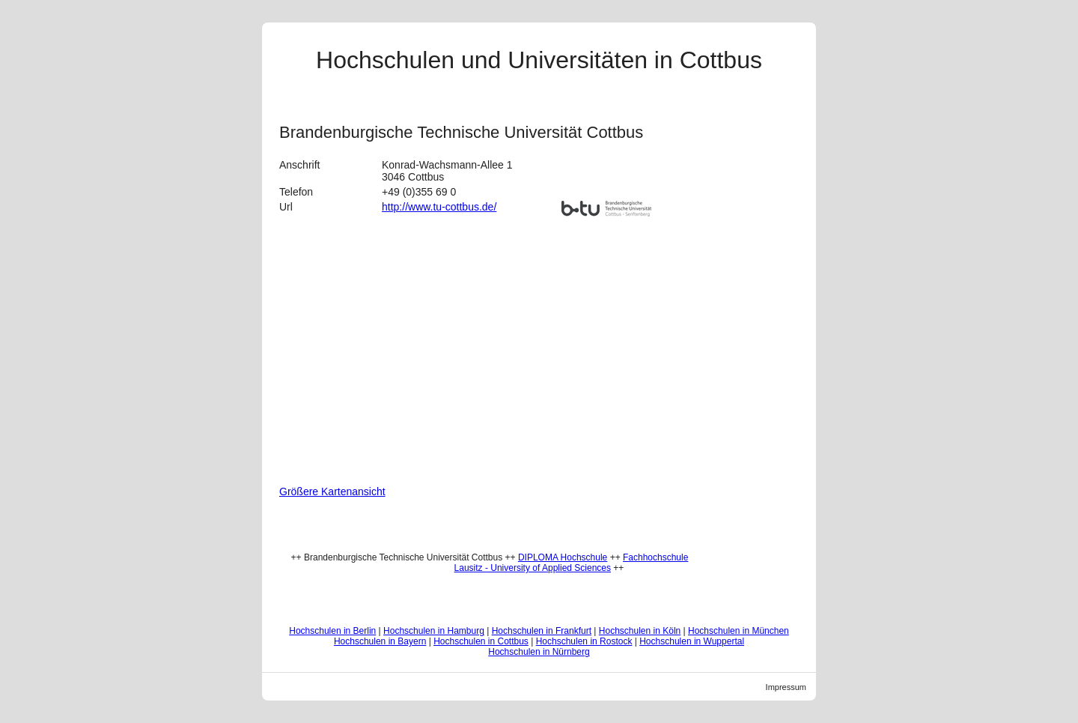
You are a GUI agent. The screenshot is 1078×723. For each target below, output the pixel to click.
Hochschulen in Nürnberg (538, 652)
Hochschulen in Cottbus (481, 641)
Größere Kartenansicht (332, 491)
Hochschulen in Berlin (332, 631)
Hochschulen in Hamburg (433, 631)
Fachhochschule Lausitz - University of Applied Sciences (571, 562)
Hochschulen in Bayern (380, 641)
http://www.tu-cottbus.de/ (439, 207)
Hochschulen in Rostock (584, 641)
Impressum (786, 687)
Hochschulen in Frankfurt (541, 631)
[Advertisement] (755, 328)
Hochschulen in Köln (639, 631)
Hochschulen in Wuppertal (691, 641)
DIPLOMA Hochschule (562, 557)
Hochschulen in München (738, 631)
